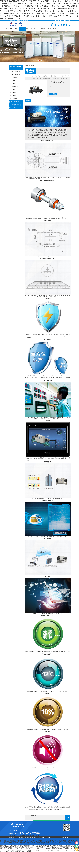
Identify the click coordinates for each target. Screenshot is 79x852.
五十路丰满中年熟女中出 (27, 846)
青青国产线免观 (40, 847)
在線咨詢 (53, 94)
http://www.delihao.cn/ (66, 837)
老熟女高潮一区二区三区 (50, 848)
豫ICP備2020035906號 (34, 837)
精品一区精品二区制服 (32, 847)
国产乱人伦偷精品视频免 (37, 846)
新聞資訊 (50, 28)
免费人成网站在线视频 (22, 847)
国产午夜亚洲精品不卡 (46, 846)
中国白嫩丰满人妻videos (64, 850)
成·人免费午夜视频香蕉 (73, 846)
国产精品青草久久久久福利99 (25, 851)
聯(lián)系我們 (56, 28)
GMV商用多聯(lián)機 (16, 74)
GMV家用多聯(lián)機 (16, 71)
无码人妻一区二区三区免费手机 (34, 850)
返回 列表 (68, 817)
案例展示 (43, 28)
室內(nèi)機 (36, 28)
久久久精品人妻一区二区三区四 (21, 850)
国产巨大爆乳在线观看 (52, 845)
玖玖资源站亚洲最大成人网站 (61, 848)
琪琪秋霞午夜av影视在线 (64, 846)
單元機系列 (14, 80)
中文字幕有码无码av (4, 847)
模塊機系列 (14, 92)
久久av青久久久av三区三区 (12, 845)
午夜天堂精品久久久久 (43, 845)
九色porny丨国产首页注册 (17, 848)
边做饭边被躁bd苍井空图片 (71, 845)
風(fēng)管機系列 (15, 86)
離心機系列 (14, 83)
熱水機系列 (14, 95)
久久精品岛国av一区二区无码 (16, 846)
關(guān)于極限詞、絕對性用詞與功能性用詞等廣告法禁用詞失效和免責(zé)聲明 (24, 835)
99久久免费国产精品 (34, 845)
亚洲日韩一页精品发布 (73, 850)
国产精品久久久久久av (61, 845)
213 (67, 90)
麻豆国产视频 (9, 848)
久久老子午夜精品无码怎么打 (28, 848)
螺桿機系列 (14, 89)
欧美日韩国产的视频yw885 (40, 848)
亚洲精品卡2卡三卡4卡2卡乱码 (71, 847)
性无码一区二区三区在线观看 (49, 847)
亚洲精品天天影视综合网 (60, 847)
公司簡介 (16, 28)
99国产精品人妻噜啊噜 (44, 850)
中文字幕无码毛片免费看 (13, 847)
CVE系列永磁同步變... (34, 815)
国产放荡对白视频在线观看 (5, 851)
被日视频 (13, 850)
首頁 (31, 65)
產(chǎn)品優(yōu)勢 (30, 71)
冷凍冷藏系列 (14, 98)
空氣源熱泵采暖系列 (15, 77)
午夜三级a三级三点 (55, 846)
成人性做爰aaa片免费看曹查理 (24, 845)
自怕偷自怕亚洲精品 (15, 851)
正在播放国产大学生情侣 (54, 850)
